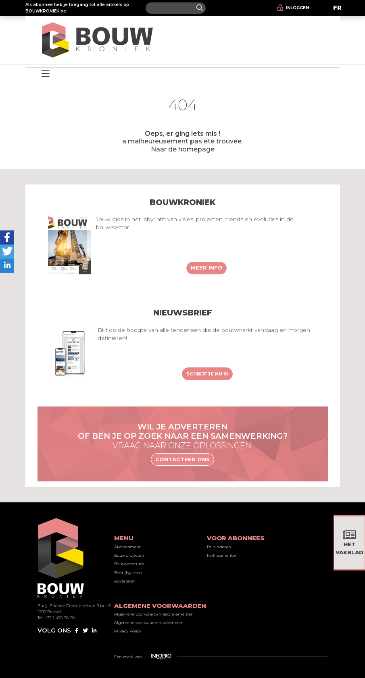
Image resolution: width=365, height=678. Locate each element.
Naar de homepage (183, 149)
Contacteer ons (182, 459)
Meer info (207, 267)
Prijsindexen (219, 547)
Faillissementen (222, 555)
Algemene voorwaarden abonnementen (154, 614)
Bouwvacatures (129, 564)
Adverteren (125, 581)
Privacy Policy (127, 631)
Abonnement (127, 547)
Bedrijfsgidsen (128, 572)
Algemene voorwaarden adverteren (149, 622)
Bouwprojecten (129, 555)
